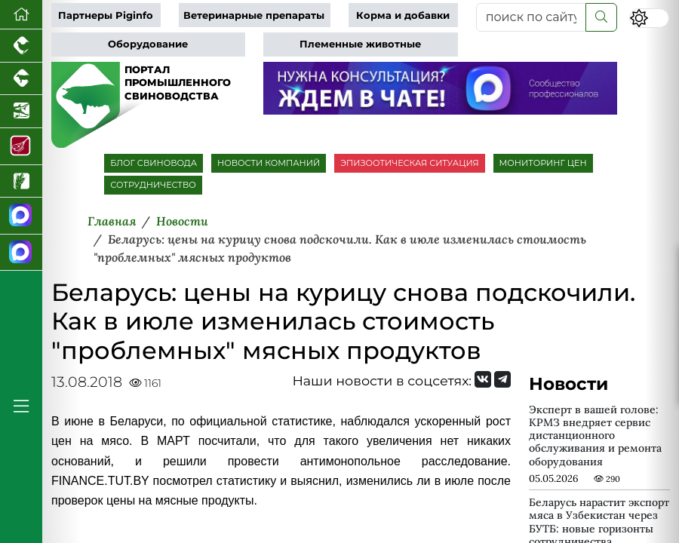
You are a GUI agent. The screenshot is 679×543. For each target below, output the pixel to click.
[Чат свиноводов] (21, 253)
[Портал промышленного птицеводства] (21, 46)
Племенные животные (360, 44)
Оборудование (148, 44)
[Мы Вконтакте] (483, 379)
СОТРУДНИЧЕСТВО (153, 184)
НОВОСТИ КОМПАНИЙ (268, 163)
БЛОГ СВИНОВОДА (153, 163)
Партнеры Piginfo (105, 15)
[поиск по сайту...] (531, 17)
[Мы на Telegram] (502, 379)
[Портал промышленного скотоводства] (21, 79)
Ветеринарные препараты (253, 15)
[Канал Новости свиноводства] (21, 216)
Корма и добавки (403, 15)
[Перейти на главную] (21, 14)
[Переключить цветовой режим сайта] (648, 18)
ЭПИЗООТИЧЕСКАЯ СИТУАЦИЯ (409, 163)
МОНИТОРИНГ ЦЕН (543, 163)
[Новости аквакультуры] (21, 111)
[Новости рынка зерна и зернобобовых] (21, 181)
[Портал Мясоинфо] (21, 146)
